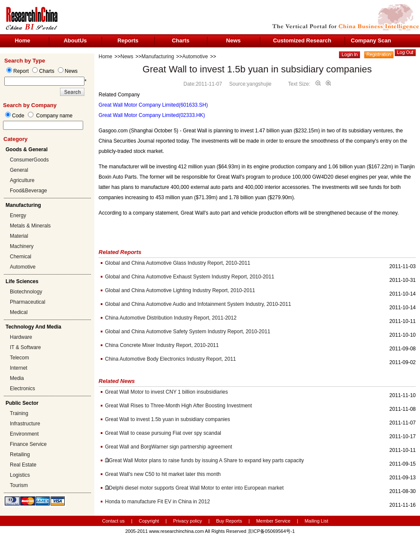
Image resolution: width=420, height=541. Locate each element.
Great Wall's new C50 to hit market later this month (163, 474)
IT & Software (25, 347)
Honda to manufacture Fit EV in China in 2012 (157, 502)
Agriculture (22, 180)
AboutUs (75, 40)
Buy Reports (229, 520)
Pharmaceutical (27, 302)
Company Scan (371, 40)
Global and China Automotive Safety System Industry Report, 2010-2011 (187, 332)
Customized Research (302, 40)
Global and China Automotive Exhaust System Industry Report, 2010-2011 (189, 277)
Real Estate (23, 465)
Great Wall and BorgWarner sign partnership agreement (168, 447)
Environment (24, 434)
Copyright (149, 520)
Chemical (20, 257)
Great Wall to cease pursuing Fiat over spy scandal (163, 433)
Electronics (22, 389)
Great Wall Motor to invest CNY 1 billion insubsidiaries (166, 392)
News (233, 40)
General (19, 170)
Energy (18, 215)
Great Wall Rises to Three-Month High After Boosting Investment (178, 406)
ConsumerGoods (29, 160)
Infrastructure (25, 424)
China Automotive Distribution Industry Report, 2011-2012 (171, 318)
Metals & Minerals (30, 226)
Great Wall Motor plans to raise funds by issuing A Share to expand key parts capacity (206, 460)
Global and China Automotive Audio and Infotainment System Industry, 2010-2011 (198, 304)
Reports (127, 40)
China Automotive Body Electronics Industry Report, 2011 (170, 359)
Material (19, 236)
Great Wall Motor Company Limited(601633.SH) (153, 105)
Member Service (273, 520)
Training (19, 413)
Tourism (19, 485)
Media (17, 378)
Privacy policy (188, 520)
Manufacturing (157, 57)
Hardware (21, 337)
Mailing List (316, 520)
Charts (180, 40)
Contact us (113, 520)
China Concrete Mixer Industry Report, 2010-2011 (162, 345)
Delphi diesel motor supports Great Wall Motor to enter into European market (196, 488)
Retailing (20, 454)
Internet (18, 368)
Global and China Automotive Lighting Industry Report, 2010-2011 (180, 290)
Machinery (21, 246)
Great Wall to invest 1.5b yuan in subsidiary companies (167, 419)
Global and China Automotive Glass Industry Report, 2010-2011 (177, 263)
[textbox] (43, 125)
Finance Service (28, 444)
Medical (18, 312)
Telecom (19, 358)
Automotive (23, 267)
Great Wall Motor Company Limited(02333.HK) (152, 115)
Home (22, 40)
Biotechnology (26, 292)
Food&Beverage (28, 191)
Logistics (20, 475)
